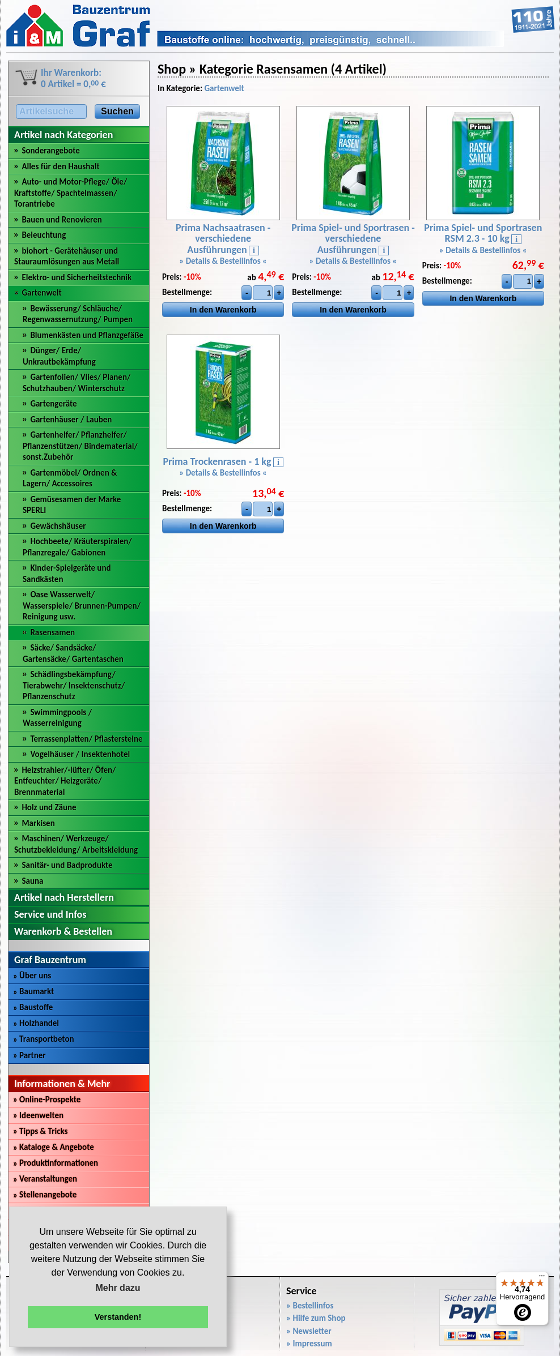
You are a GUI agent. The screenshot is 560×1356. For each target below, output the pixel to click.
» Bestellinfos (309, 1306)
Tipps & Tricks (40, 1131)
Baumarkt (33, 991)
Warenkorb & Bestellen (63, 931)
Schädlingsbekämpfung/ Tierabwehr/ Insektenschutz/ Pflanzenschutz (74, 685)
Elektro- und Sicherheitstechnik (76, 277)
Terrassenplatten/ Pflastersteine (86, 739)
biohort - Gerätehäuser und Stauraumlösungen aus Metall (66, 256)
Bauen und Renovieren (61, 220)
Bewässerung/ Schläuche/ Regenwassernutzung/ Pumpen (78, 314)
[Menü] (542, 1278)
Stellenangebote (45, 1195)
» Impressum (309, 1343)
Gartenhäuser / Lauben (71, 419)
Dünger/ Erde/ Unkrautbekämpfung (59, 356)
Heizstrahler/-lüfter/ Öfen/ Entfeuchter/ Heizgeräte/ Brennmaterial (65, 781)
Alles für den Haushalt (60, 166)
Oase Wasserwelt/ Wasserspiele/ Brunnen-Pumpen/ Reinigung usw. (82, 605)
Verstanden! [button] (118, 1316)
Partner (29, 1055)
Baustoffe (33, 1007)
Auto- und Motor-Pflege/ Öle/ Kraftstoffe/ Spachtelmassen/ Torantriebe (70, 193)
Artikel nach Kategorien (63, 135)
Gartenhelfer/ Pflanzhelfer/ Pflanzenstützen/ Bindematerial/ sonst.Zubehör (80, 446)
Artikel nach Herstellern (64, 897)
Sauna (32, 881)
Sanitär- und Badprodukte (67, 865)
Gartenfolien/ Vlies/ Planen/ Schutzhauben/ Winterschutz (76, 382)
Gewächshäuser (58, 526)
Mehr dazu (117, 1288)
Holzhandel (36, 1023)
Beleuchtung (44, 235)
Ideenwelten (38, 1115)
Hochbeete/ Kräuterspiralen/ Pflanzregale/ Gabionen (77, 547)
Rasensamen (52, 632)
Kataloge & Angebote (53, 1147)
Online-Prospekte (46, 1099)
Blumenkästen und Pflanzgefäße (86, 335)
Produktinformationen (55, 1163)
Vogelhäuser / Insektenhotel (80, 754)
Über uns (32, 975)
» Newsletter (309, 1331)
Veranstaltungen (45, 1179)
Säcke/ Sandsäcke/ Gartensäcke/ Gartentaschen (73, 653)
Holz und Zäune (49, 807)
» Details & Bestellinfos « (223, 261)
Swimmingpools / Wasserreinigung (57, 718)
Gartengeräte (53, 404)
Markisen (38, 823)
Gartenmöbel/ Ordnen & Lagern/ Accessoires (70, 478)
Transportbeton (43, 1039)
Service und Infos (50, 914)
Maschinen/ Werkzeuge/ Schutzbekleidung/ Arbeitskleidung (76, 844)
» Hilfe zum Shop (316, 1318)
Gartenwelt (41, 293)
